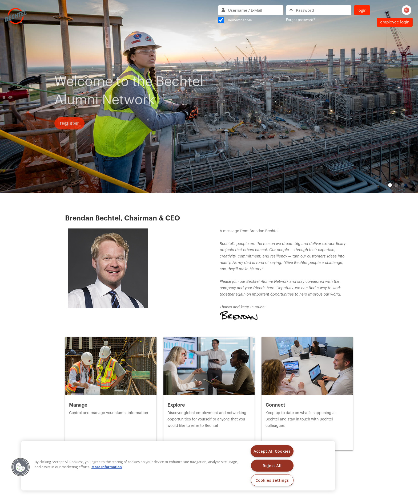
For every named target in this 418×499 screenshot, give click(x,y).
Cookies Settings (272, 480)
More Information (106, 466)
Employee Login (394, 22)
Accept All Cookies (272, 451)
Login (362, 10)
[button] (20, 467)
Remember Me (240, 20)
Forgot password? (300, 20)
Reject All (272, 465)
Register (69, 132)
